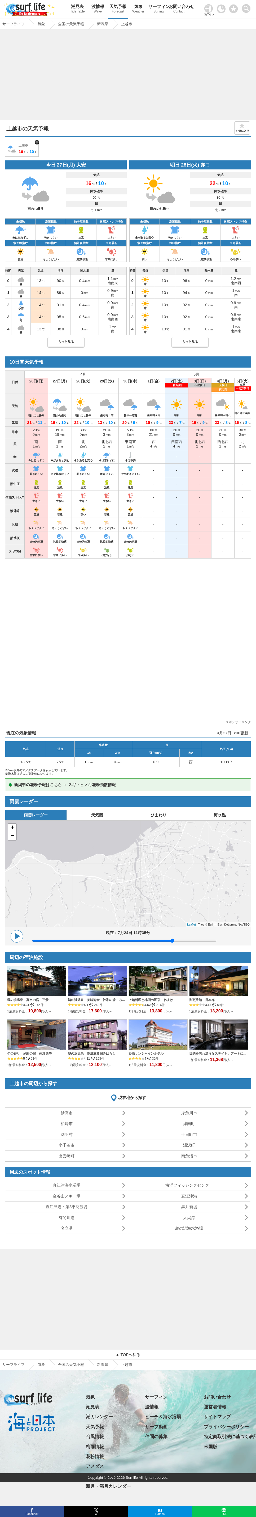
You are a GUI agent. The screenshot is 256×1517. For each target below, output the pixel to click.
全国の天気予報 (71, 1364)
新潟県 (102, 1364)
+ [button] (12, 828)
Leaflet (191, 924)
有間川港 (66, 1217)
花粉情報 (95, 1456)
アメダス (95, 1466)
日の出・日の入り (104, 1476)
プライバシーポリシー (226, 1426)
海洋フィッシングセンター (189, 1185)
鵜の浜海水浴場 (189, 1228)
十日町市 (189, 1134)
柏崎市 (67, 1123)
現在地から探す (132, 1097)
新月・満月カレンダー (108, 1486)
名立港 (67, 1228)
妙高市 (67, 1113)
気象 (138, 9)
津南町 (189, 1123)
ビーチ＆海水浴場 (163, 1416)
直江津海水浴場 (67, 1185)
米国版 (210, 1446)
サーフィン (158, 9)
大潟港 (189, 1217)
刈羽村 (67, 1134)
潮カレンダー (99, 1416)
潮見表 (77, 9)
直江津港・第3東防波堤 (66, 1206)
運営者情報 (215, 1406)
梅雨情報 (95, 1446)
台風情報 (95, 1436)
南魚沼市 (189, 1156)
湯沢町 (189, 1145)
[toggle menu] (247, 7)
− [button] (12, 836)
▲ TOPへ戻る (128, 1354)
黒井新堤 (189, 1206)
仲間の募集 (156, 1436)
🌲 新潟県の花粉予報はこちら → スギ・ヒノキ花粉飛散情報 (62, 784)
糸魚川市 (189, 1113)
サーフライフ (13, 1364)
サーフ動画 (156, 1426)
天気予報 (118, 9)
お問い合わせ (179, 9)
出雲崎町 (66, 1156)
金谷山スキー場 (67, 1196)
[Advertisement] (128, 76)
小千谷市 (66, 1145)
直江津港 (189, 1196)
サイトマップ (217, 1416)
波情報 (98, 9)
